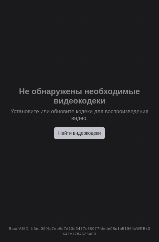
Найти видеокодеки (79, 133)
